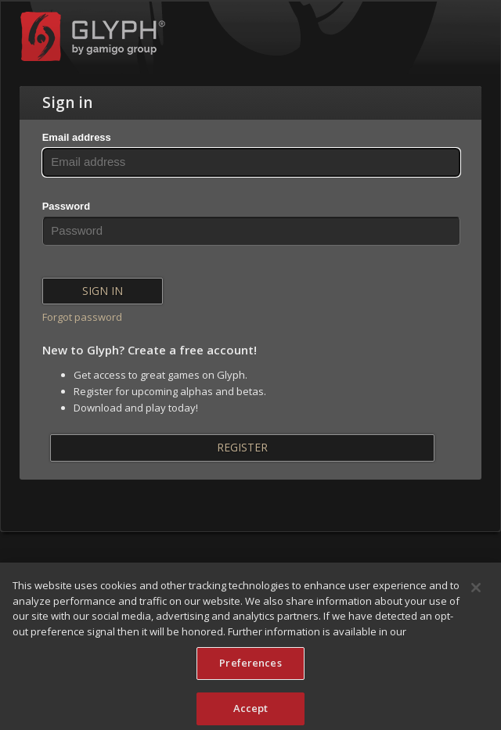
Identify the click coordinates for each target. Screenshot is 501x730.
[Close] (476, 591)
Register (242, 447)
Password (66, 206)
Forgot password (82, 317)
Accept (251, 712)
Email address (76, 137)
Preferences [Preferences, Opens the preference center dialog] (250, 667)
